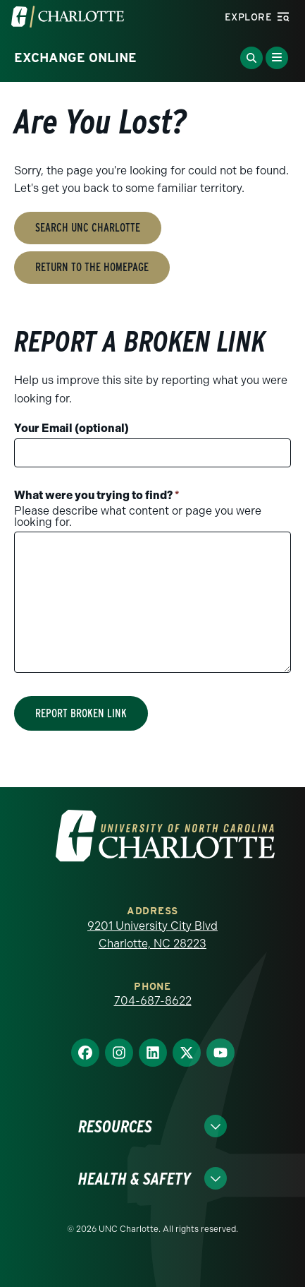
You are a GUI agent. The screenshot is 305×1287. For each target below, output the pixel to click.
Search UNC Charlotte (87, 227)
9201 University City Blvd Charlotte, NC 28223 (152, 935)
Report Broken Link (81, 713)
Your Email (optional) (71, 428)
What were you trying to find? (97, 495)
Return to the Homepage (92, 267)
